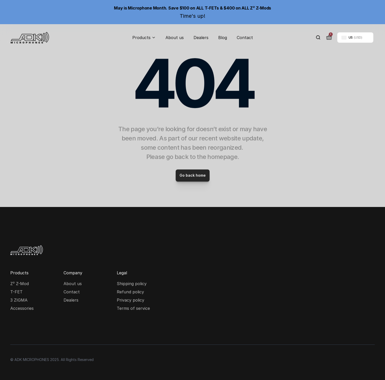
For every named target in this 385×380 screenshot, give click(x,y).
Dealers (200, 37)
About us (174, 37)
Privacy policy (130, 300)
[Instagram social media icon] (15, 328)
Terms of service (133, 308)
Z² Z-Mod (19, 283)
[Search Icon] (318, 37)
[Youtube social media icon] (48, 328)
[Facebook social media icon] (32, 328)
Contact (245, 37)
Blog (222, 37)
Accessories (22, 308)
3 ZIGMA (19, 300)
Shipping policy (132, 283)
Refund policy (130, 291)
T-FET (16, 291)
